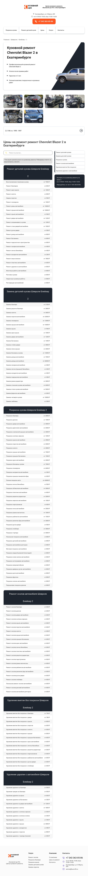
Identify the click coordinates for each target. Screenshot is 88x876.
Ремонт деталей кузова (63, 152)
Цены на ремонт (54, 860)
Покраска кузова (11, 30)
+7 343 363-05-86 (75, 185)
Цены (42, 30)
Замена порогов (33, 867)
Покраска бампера (34, 860)
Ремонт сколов (33, 857)
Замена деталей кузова (63, 156)
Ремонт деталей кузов (28, 30)
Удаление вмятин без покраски (66, 167)
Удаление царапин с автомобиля (66, 171)
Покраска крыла (33, 862)
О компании (53, 857)
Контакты (61, 30)
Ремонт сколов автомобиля (65, 163)
